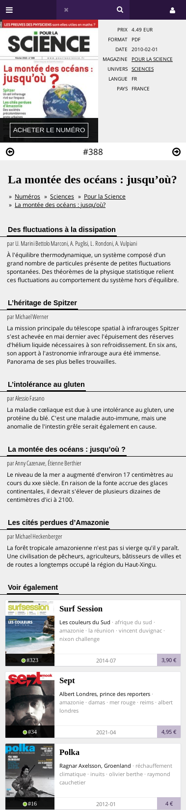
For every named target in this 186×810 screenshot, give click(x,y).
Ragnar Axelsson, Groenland (95, 765)
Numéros (27, 196)
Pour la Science (152, 59)
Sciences (143, 69)
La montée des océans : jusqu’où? (60, 205)
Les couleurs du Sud (84, 622)
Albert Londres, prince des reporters (104, 693)
